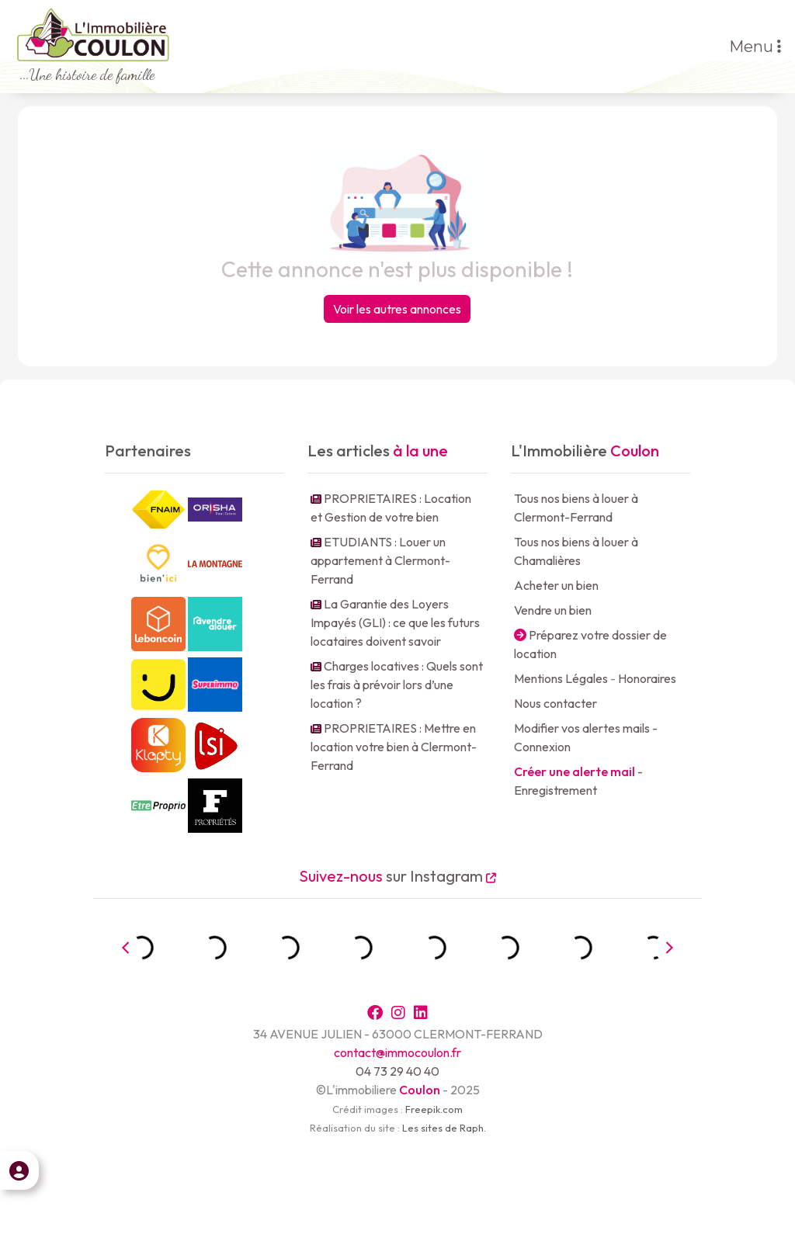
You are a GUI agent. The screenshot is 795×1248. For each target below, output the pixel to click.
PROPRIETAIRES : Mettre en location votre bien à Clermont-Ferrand (394, 746)
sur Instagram (397, 876)
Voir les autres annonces (397, 309)
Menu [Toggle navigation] (755, 46)
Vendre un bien (553, 610)
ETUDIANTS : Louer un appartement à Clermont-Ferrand (380, 560)
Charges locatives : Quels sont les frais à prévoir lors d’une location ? (397, 684)
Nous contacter (555, 703)
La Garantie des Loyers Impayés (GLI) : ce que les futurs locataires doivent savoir (395, 622)
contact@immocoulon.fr (397, 1052)
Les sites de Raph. (444, 1127)
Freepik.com (434, 1109)
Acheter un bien (556, 585)
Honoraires (647, 678)
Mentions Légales (561, 678)
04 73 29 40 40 (397, 1071)
